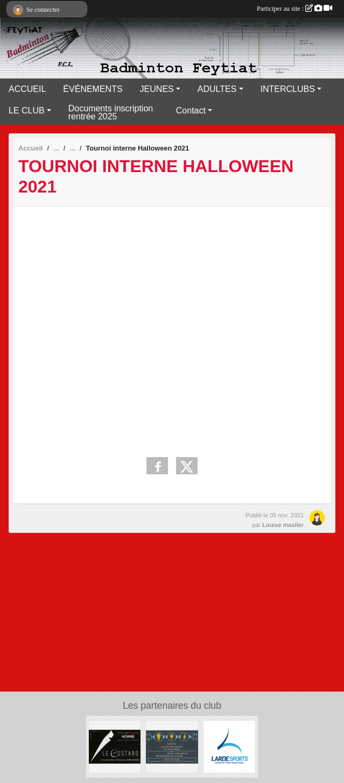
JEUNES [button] (157, 89)
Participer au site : (294, 8)
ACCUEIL (27, 89)
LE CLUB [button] (27, 110)
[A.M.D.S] (172, 746)
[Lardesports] (229, 746)
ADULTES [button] (217, 89)
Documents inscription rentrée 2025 (110, 112)
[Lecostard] (115, 746)
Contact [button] (191, 110)
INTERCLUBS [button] (288, 89)
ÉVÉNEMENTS (92, 89)
